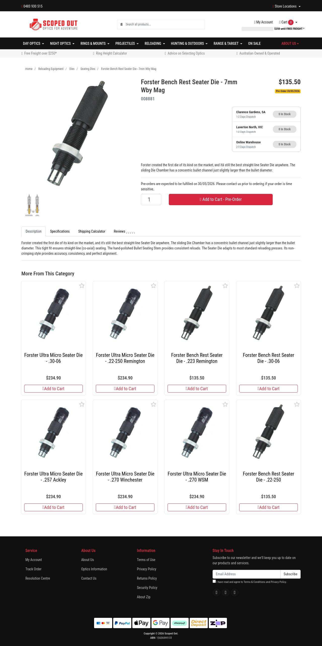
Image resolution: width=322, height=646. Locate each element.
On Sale (254, 43)
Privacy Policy (146, 569)
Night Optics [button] (60, 43)
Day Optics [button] (32, 43)
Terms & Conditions (254, 582)
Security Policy (147, 588)
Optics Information (94, 569)
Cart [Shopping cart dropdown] (286, 22)
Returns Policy (147, 578)
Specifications (60, 231)
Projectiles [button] (125, 43)
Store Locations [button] (285, 6)
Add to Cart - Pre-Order (221, 199)
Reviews (124, 231)
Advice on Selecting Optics (186, 53)
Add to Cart (53, 388)
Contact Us (89, 578)
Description (34, 231)
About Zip (143, 597)
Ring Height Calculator (111, 53)
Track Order (33, 569)
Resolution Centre (37, 578)
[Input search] (165, 24)
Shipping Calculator (91, 231)
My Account (33, 560)
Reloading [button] (153, 43)
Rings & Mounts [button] (93, 43)
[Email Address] (246, 574)
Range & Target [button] (226, 43)
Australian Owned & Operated (259, 53)
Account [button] (263, 22)
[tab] (33, 231)
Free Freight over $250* (40, 53)
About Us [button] (288, 43)
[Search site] (121, 24)
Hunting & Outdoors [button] (188, 43)
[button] (82, 285)
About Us (87, 560)
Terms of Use (146, 560)
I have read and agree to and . (250, 582)
